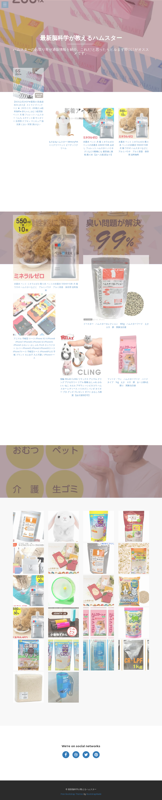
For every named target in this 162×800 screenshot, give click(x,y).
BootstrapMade (93, 794)
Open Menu (4, 4)
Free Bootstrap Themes (72, 794)
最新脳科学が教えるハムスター (81, 37)
